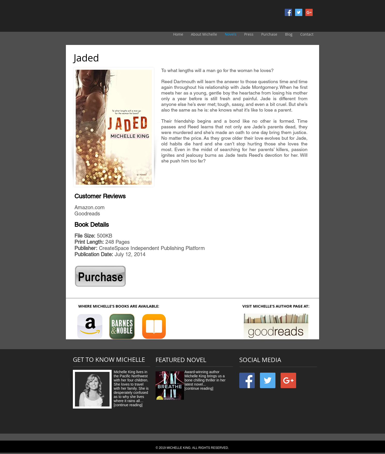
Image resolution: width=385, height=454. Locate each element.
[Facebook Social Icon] (288, 12)
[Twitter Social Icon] (298, 12)
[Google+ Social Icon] (309, 12)
